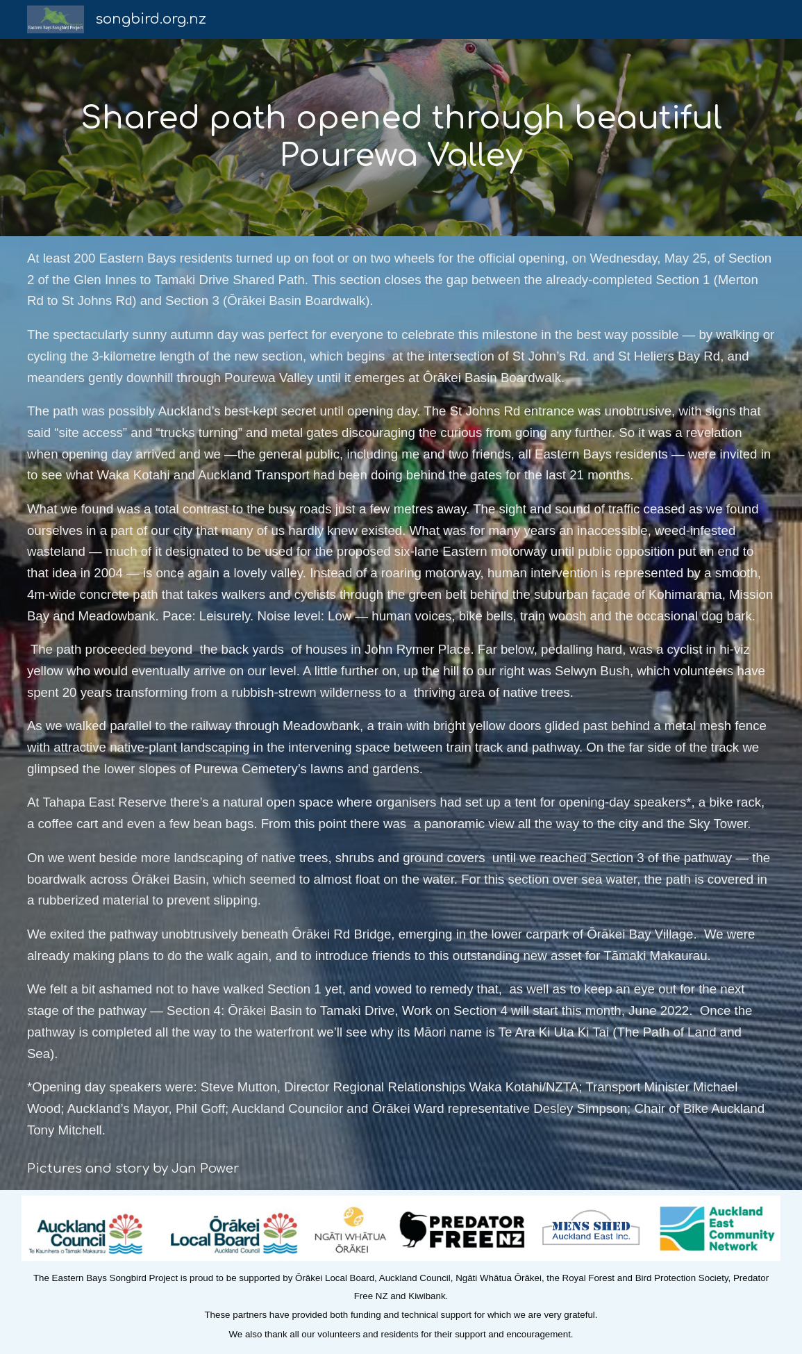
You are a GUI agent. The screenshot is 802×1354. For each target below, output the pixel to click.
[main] (401, 137)
